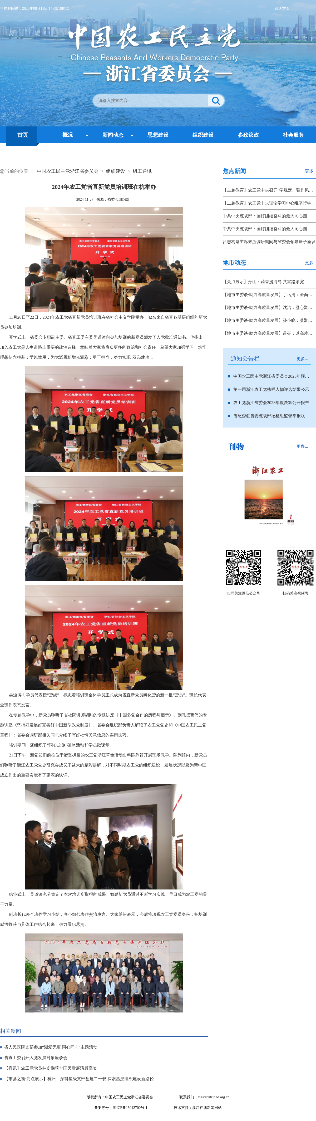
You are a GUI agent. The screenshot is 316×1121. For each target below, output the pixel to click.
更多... (302, 358)
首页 (22, 135)
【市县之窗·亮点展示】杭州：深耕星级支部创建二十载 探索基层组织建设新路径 (79, 1078)
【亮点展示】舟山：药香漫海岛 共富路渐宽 (263, 281)
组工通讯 (142, 171)
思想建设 (158, 135)
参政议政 (248, 135)
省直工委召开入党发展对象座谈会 (35, 1057)
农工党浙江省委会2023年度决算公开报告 (271, 402)
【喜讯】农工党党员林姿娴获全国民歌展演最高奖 (50, 1068)
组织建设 (203, 135)
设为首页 (282, 9)
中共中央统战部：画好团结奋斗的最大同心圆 (265, 216)
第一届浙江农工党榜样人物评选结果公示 (271, 389)
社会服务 (293, 135)
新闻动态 (113, 135)
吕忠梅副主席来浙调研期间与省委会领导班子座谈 (269, 241)
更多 (309, 171)
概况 (67, 135)
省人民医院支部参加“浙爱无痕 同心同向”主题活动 (50, 1047)
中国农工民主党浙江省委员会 (67, 171)
